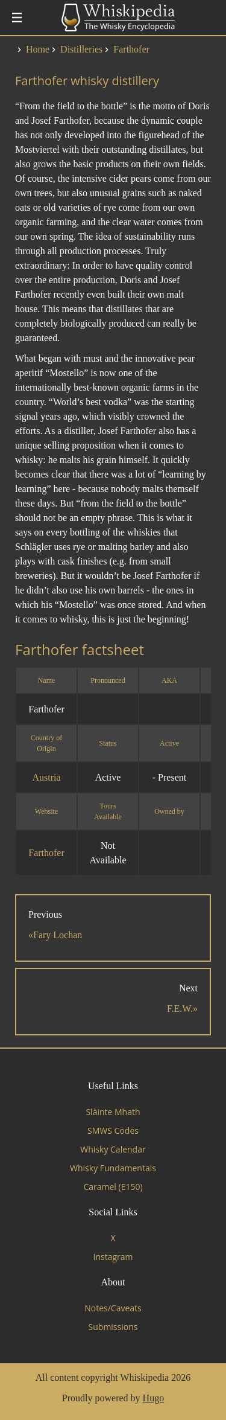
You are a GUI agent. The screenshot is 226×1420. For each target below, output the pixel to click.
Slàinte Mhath (113, 1112)
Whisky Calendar (112, 1149)
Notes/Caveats (113, 1308)
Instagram (113, 1256)
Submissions (113, 1326)
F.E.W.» (182, 1008)
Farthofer (46, 853)
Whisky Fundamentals (113, 1168)
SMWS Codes (113, 1130)
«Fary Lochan (55, 935)
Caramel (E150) (112, 1186)
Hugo (154, 1398)
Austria (46, 777)
